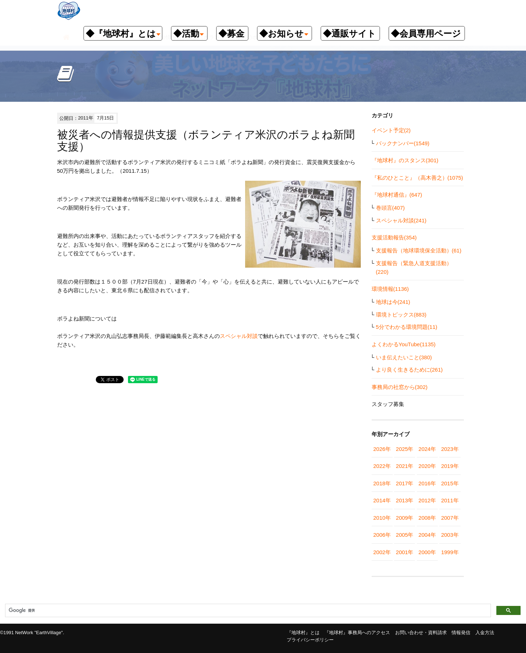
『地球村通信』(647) (397, 195)
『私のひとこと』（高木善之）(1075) (417, 178)
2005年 (404, 535)
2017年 (404, 483)
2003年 (449, 535)
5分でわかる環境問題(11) (406, 327)
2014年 (382, 500)
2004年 (427, 535)
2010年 (382, 518)
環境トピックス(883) (401, 314)
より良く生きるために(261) (409, 370)
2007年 (449, 518)
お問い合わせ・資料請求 (421, 632)
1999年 (449, 552)
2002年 (382, 552)
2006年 (382, 535)
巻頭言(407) (390, 208)
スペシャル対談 (239, 336)
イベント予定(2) (391, 130)
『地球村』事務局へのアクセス (357, 632)
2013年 (404, 500)
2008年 (427, 518)
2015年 (449, 483)
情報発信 (461, 632)
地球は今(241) (393, 302)
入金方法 (484, 632)
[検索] (247, 610)
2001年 (404, 552)
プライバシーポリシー (310, 639)
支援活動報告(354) (394, 237)
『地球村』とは (303, 632)
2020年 (427, 466)
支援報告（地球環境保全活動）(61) (419, 250)
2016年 (427, 483)
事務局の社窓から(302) (400, 387)
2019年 (449, 466)
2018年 (382, 483)
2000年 (427, 552)
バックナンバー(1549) (402, 143)
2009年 (404, 518)
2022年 (382, 466)
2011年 (449, 500)
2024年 (427, 449)
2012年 (427, 500)
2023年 (449, 449)
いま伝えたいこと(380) (404, 357)
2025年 (404, 449)
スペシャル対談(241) (401, 220)
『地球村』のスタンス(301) (405, 160)
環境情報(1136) (390, 289)
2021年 (404, 466)
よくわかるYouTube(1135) (404, 344)
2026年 (382, 449)
